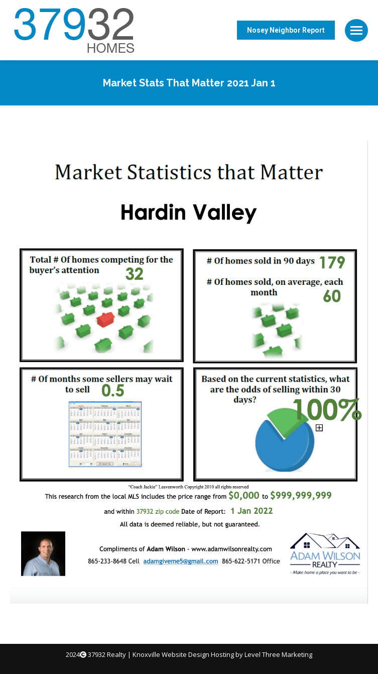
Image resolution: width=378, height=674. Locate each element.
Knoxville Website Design (171, 654)
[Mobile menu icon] (356, 30)
